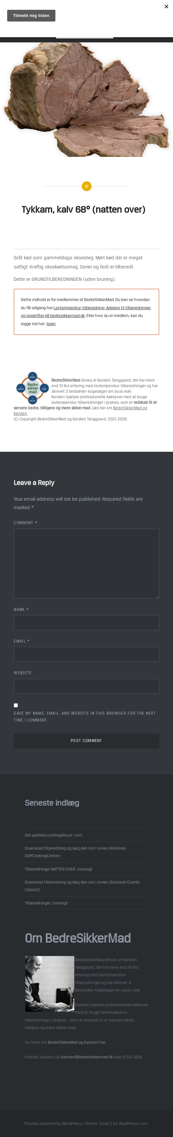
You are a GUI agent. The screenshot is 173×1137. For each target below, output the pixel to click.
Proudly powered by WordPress (53, 1123)
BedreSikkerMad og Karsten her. (77, 1042)
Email (22, 641)
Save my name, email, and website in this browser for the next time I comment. (85, 716)
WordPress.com (133, 1123)
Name (21, 609)
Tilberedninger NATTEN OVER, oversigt (59, 869)
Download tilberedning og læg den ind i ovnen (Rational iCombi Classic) (82, 885)
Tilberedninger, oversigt (46, 902)
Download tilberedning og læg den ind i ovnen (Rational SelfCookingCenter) (75, 851)
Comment (25, 523)
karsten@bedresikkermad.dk (87, 1056)
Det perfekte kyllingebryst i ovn (53, 835)
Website (23, 673)
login (51, 323)
